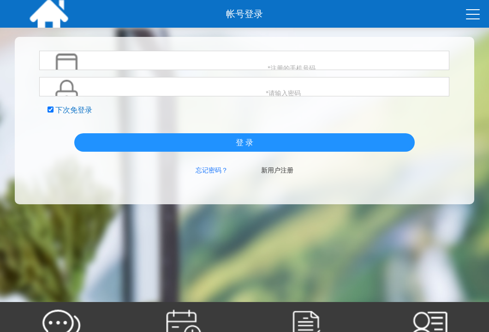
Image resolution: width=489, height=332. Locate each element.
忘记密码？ (212, 170)
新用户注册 (277, 170)
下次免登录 (70, 110)
